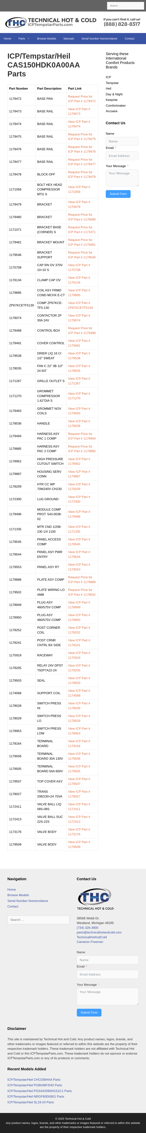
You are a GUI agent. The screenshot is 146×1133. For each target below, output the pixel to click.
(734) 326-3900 (87, 928)
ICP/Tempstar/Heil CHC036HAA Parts (33, 1079)
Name (110, 133)
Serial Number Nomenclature (99, 38)
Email (110, 148)
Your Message (116, 166)
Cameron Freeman (90, 942)
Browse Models (46, 38)
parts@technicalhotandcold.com (99, 932)
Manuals (69, 38)
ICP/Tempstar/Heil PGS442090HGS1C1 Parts (39, 1091)
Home (7, 38)
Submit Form (118, 193)
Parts (26, 38)
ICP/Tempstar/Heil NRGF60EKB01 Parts (35, 1096)
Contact (129, 38)
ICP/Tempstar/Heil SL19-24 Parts (30, 1102)
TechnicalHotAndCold (92, 937)
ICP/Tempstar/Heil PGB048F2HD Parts (34, 1085)
